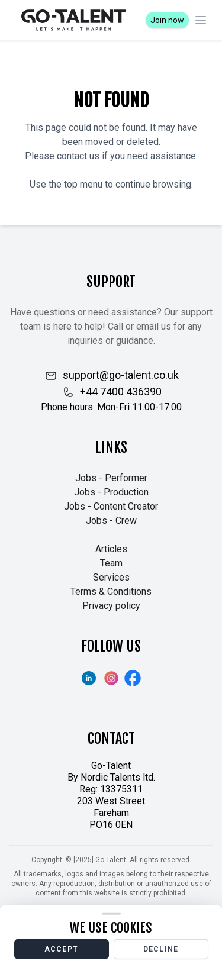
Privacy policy (111, 605)
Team (111, 563)
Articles (111, 548)
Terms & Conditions (111, 591)
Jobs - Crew (111, 520)
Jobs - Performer (111, 477)
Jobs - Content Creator (111, 506)
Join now (167, 20)
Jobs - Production (111, 492)
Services (111, 577)
